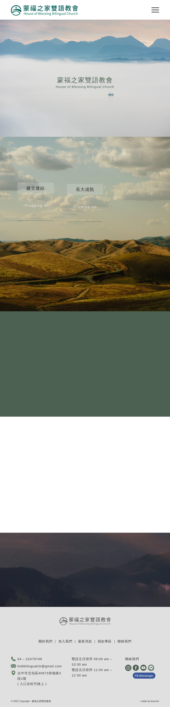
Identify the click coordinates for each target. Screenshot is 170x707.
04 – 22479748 (29, 659)
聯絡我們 (124, 641)
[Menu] (153, 10)
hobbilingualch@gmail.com (39, 666)
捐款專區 (105, 641)
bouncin (155, 701)
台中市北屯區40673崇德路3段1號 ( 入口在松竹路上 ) (39, 678)
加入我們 (65, 641)
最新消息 (85, 641)
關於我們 (46, 641)
